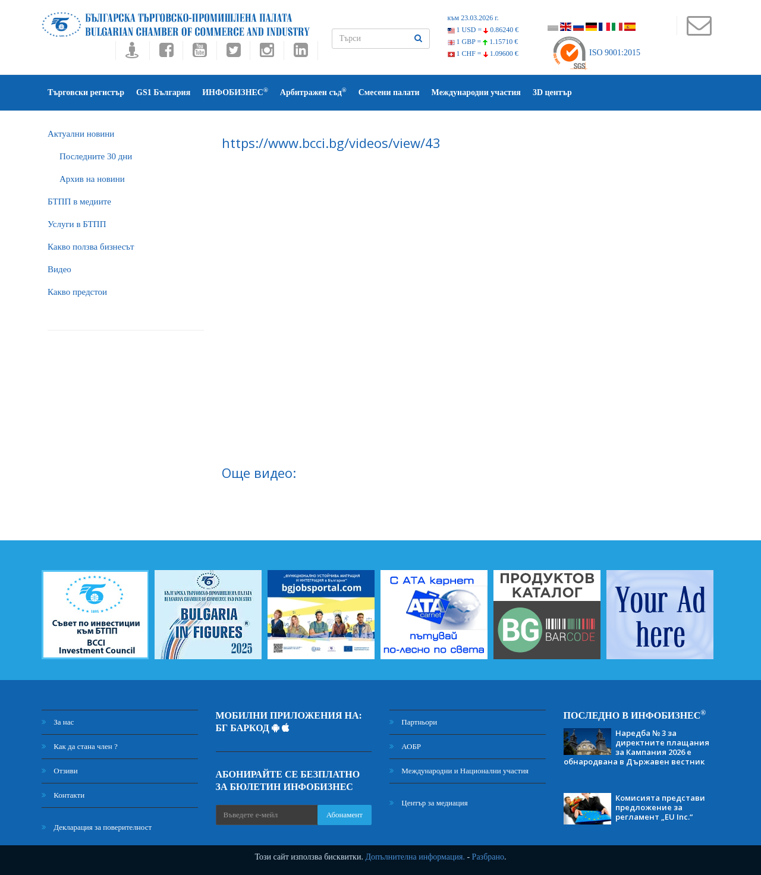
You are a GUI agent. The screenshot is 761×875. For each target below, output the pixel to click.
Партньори (413, 721)
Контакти (63, 795)
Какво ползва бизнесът (91, 246)
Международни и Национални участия (459, 770)
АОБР (405, 746)
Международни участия (476, 92)
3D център (552, 92)
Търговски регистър (86, 92)
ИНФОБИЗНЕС (235, 92)
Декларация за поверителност (97, 827)
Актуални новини (81, 134)
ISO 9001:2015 (596, 52)
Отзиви (60, 770)
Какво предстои (77, 292)
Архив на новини (92, 179)
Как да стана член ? (80, 746)
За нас (58, 721)
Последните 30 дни (95, 156)
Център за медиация (428, 802)
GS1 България (163, 92)
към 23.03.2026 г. (473, 18)
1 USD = (483, 30)
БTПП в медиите (79, 201)
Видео (59, 269)
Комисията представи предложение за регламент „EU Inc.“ (660, 807)
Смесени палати (389, 92)
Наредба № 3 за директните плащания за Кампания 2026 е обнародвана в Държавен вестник (636, 747)
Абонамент (344, 814)
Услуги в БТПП (77, 224)
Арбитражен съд (313, 92)
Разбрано (488, 856)
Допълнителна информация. (415, 856)
